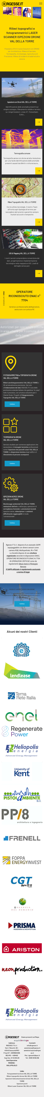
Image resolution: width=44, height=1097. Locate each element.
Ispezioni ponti (22, 1084)
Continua (12, 404)
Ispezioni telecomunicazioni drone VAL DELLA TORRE (22, 1080)
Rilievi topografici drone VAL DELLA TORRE (22, 1076)
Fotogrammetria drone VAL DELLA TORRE (22, 1074)
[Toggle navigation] (40, 3)
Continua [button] (22, 604)
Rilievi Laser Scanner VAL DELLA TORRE (22, 1086)
